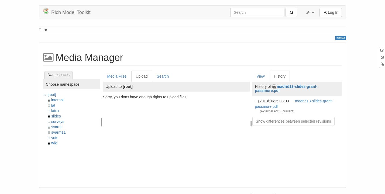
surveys (57, 121)
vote (54, 138)
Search (163, 76)
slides (56, 116)
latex (55, 111)
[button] (309, 12)
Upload (141, 76)
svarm (56, 127)
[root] (51, 94)
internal (57, 100)
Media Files (117, 76)
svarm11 (58, 132)
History (280, 76)
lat (53, 105)
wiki (54, 143)
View (261, 76)
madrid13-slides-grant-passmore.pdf (286, 88)
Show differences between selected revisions (293, 121)
